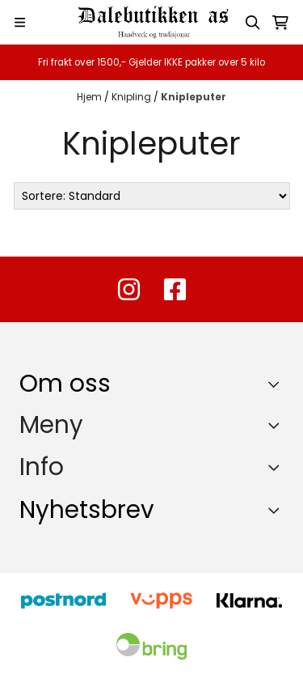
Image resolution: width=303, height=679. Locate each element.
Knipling (133, 97)
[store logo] (151, 22)
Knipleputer (193, 97)
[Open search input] (253, 22)
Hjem (90, 97)
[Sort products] (152, 196)
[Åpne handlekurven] (280, 22)
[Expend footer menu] (277, 424)
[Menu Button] (20, 22)
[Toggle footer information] (277, 383)
